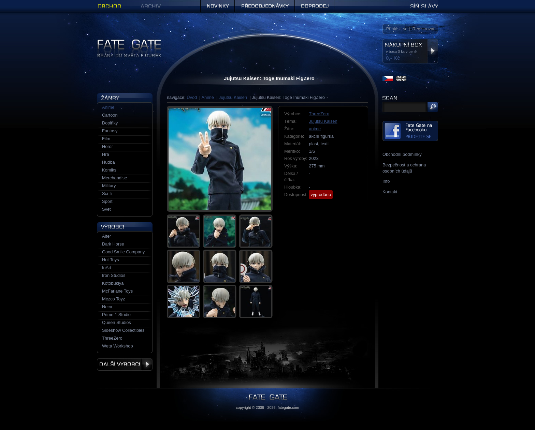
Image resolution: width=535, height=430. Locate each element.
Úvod (192, 97)
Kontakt (389, 191)
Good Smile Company (123, 251)
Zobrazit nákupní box (432, 51)
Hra (105, 154)
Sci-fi (107, 193)
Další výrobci (125, 364)
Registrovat (423, 28)
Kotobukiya (113, 283)
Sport (107, 201)
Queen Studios (116, 322)
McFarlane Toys (117, 291)
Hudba (108, 162)
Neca (107, 306)
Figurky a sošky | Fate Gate (123, 41)
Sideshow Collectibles (123, 330)
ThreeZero (319, 113)
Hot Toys (110, 259)
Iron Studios (113, 275)
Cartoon (110, 115)
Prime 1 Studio (116, 314)
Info (386, 181)
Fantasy (110, 130)
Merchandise (114, 177)
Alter (106, 236)
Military (109, 185)
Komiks (109, 170)
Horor (107, 146)
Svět (106, 209)
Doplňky (110, 122)
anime (315, 128)
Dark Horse (113, 244)
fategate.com (288, 407)
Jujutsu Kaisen (233, 97)
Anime (208, 97)
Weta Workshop (117, 346)
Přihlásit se (397, 28)
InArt (106, 267)
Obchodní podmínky (402, 154)
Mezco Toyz (113, 298)
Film (106, 138)
